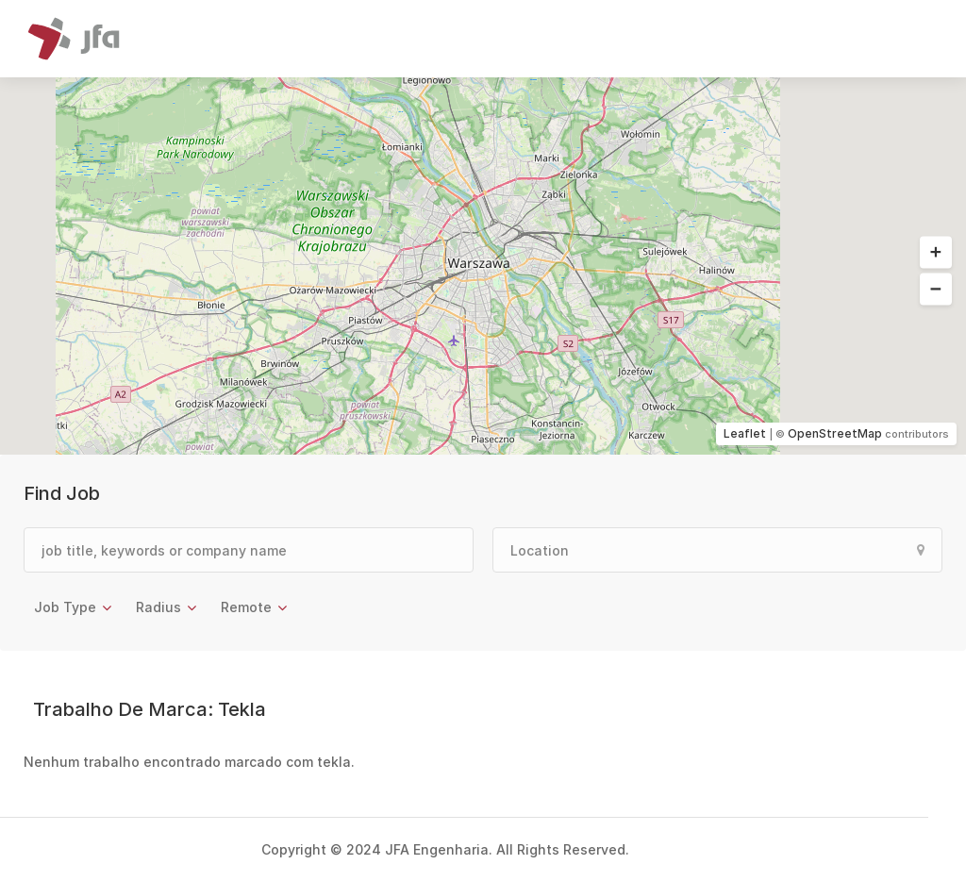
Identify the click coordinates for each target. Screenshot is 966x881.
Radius (158, 607)
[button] (936, 253)
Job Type (65, 607)
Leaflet (745, 433)
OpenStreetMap (835, 433)
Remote (246, 607)
